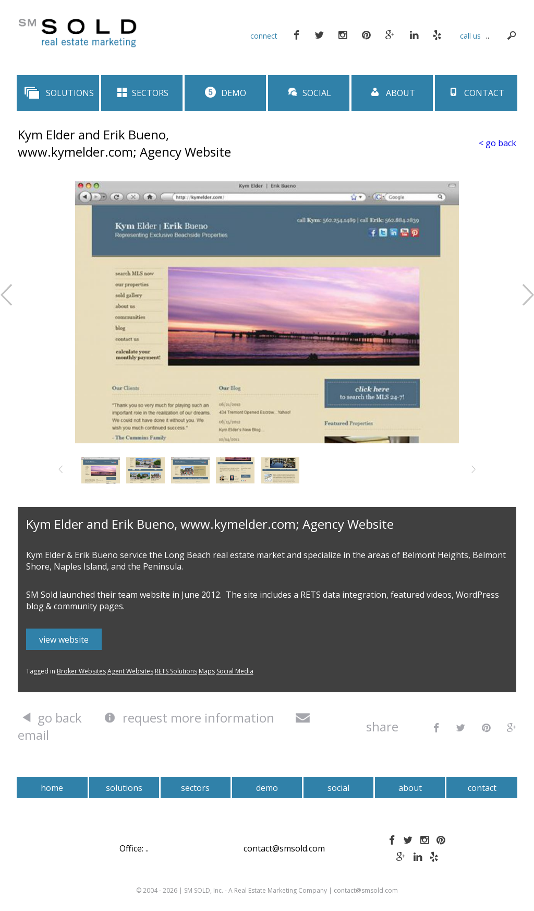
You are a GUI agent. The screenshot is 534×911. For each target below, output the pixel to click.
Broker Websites (81, 671)
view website (64, 639)
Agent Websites (130, 671)
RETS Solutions (176, 671)
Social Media (234, 671)
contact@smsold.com (284, 848)
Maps (207, 671)
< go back (497, 143)
